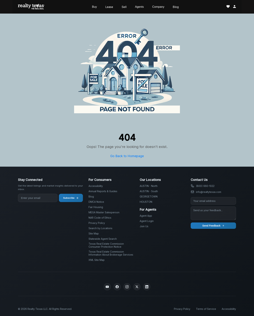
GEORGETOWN (149, 196)
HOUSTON (146, 201)
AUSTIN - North (149, 185)
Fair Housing (96, 207)
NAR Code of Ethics (100, 217)
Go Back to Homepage (127, 156)
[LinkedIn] (146, 286)
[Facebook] (117, 286)
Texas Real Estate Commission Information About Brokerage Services (111, 253)
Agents (139, 6)
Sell (124, 7)
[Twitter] (136, 286)
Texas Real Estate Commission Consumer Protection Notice (106, 245)
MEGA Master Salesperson (104, 212)
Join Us (144, 226)
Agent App (146, 215)
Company (158, 6)
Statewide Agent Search (103, 238)
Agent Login (147, 220)
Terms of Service (206, 308)
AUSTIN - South (149, 191)
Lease (109, 7)
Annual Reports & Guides (103, 191)
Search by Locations (100, 228)
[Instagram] (127, 286)
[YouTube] (107, 286)
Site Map (94, 233)
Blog (176, 7)
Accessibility (96, 185)
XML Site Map (97, 259)
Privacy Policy (97, 222)
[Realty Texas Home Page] (31, 7)
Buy (94, 6)
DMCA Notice (96, 201)
